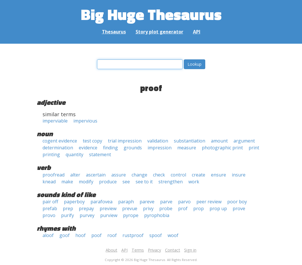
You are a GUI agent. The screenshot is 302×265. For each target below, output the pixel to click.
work (193, 181)
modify (86, 181)
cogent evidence (60, 141)
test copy (92, 141)
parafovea (101, 201)
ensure (218, 175)
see (126, 181)
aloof (48, 235)
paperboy (74, 201)
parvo (184, 201)
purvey (87, 215)
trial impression (125, 141)
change (139, 175)
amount (219, 141)
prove (239, 208)
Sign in (190, 250)
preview (108, 208)
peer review (209, 201)
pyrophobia (156, 215)
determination (58, 147)
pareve (147, 201)
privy (148, 208)
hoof (80, 235)
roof (112, 235)
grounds (133, 147)
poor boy (237, 201)
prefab (50, 208)
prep (68, 208)
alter (75, 175)
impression (160, 147)
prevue (129, 208)
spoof (155, 235)
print (254, 147)
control (178, 175)
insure (238, 175)
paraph (126, 201)
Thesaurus (114, 32)
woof (173, 235)
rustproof (133, 235)
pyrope (130, 215)
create (198, 175)
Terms (138, 250)
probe (165, 208)
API (196, 32)
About (111, 250)
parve (166, 201)
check (159, 175)
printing (51, 154)
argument (244, 141)
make (67, 181)
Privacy (154, 250)
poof (96, 235)
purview (108, 215)
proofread (54, 175)
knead (49, 181)
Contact (172, 250)
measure (186, 147)
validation (157, 141)
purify (67, 215)
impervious (85, 121)
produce (108, 181)
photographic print (222, 147)
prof (183, 208)
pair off (50, 201)
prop (198, 208)
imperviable (55, 121)
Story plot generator (159, 32)
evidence (88, 147)
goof (64, 235)
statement (100, 154)
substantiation (189, 141)
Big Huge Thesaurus (151, 14)
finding (110, 147)
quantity (74, 154)
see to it (144, 181)
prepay (86, 208)
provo (49, 215)
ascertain (96, 175)
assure (118, 175)
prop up (218, 208)
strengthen (170, 181)
